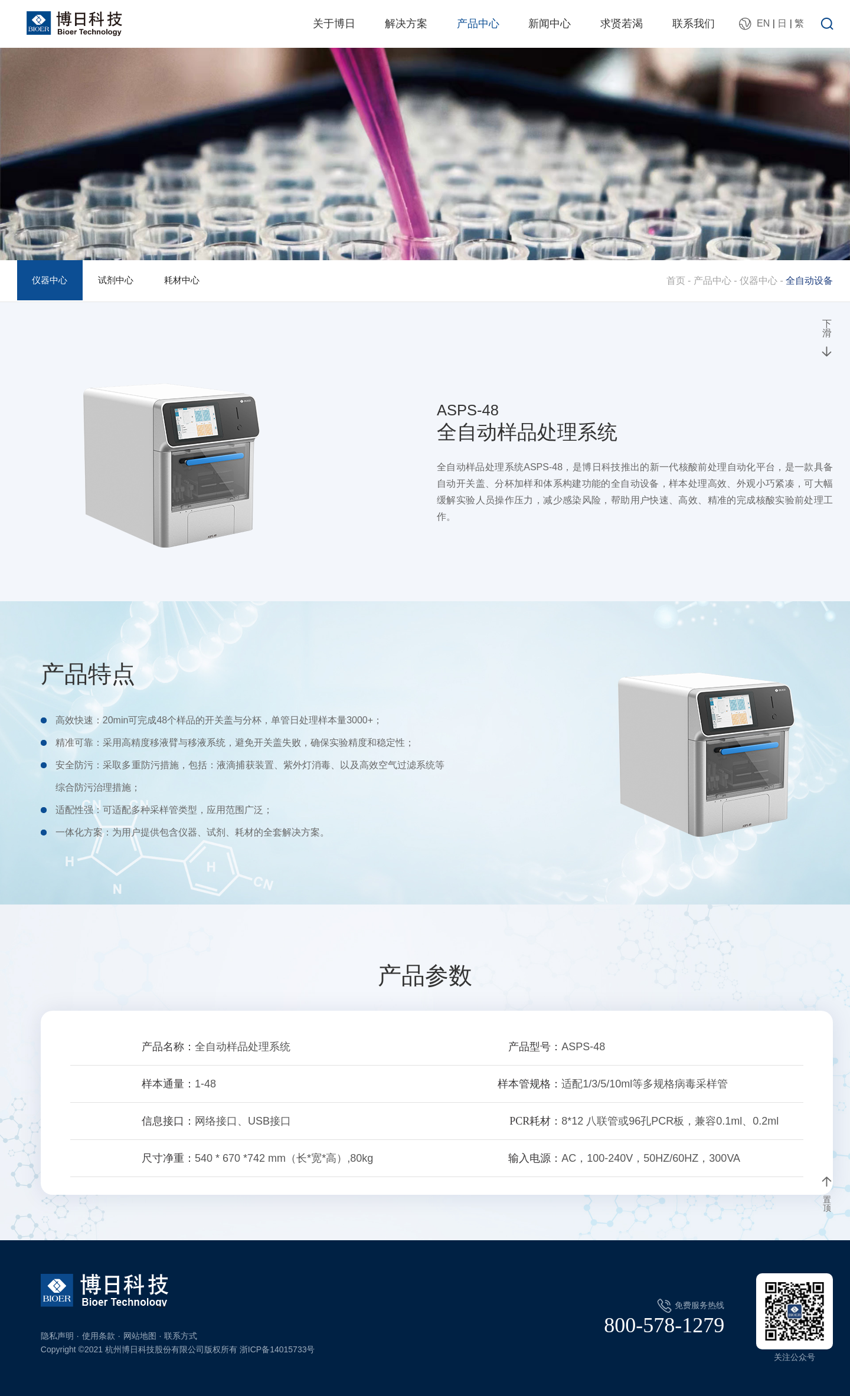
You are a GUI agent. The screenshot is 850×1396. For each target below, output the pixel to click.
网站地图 (139, 1336)
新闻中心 (549, 24)
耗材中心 (195, 281)
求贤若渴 (621, 24)
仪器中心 (52, 281)
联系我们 (693, 24)
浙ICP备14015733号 (277, 1349)
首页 (675, 281)
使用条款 (98, 1336)
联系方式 (180, 1336)
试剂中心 (123, 281)
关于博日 (334, 24)
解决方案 (406, 24)
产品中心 (478, 24)
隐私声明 (57, 1336)
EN (763, 23)
